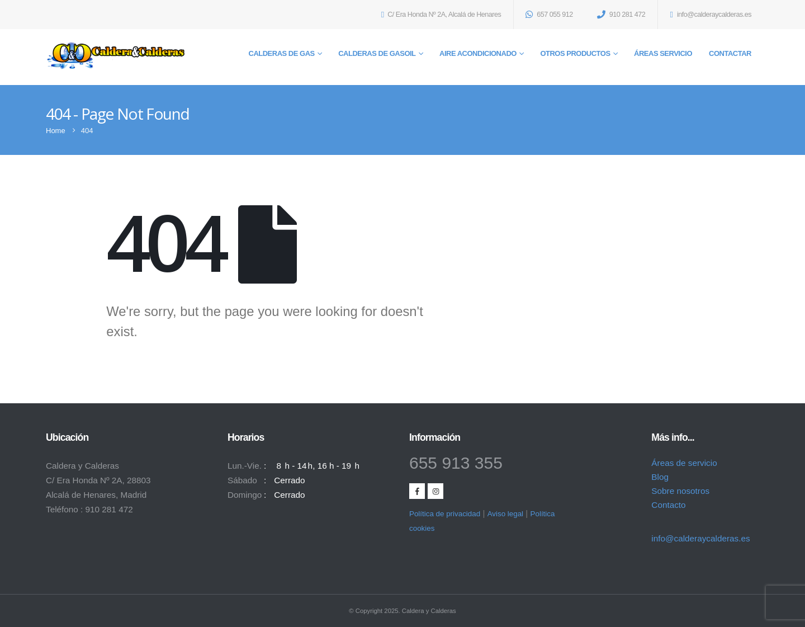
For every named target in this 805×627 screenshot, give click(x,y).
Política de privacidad (444, 514)
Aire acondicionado (478, 53)
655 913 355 (456, 463)
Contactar (730, 53)
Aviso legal (505, 514)
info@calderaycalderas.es (700, 538)
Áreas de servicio (684, 463)
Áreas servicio (663, 53)
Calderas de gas (282, 53)
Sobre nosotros (680, 491)
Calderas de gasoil (376, 53)
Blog (660, 477)
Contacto (668, 505)
